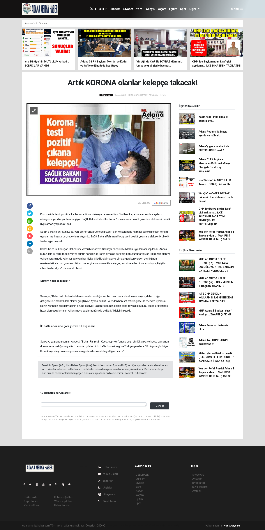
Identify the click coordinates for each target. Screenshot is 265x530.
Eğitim (173, 9)
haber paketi (129, 525)
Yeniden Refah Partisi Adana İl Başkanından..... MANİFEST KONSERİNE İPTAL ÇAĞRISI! (216, 235)
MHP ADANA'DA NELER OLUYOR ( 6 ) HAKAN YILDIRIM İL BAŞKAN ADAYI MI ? (216, 282)
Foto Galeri (107, 467)
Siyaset (128, 9)
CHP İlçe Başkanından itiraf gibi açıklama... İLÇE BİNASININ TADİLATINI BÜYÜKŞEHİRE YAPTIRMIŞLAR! (215, 216)
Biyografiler (198, 482)
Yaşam (162, 9)
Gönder (160, 405)
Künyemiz (106, 494)
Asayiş (150, 9)
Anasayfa (30, 23)
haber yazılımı (114, 525)
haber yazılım (159, 525)
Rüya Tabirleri (200, 486)
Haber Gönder (62, 505)
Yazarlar (105, 480)
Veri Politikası (31, 505)
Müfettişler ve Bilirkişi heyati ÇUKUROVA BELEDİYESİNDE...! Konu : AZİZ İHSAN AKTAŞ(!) (216, 357)
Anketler (197, 478)
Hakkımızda (30, 497)
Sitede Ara (198, 474)
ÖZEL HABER (98, 9)
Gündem (115, 9)
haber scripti (144, 525)
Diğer (193, 9)
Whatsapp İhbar (63, 501)
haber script (173, 525)
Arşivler (105, 487)
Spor (183, 9)
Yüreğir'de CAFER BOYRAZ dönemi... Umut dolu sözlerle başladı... (216, 197)
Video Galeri (108, 473)
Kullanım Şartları (63, 497)
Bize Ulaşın (107, 501)
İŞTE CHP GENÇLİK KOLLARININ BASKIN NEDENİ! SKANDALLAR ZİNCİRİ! (216, 297)
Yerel (139, 9)
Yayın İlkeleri (31, 501)
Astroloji (197, 490)
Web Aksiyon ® (231, 525)
